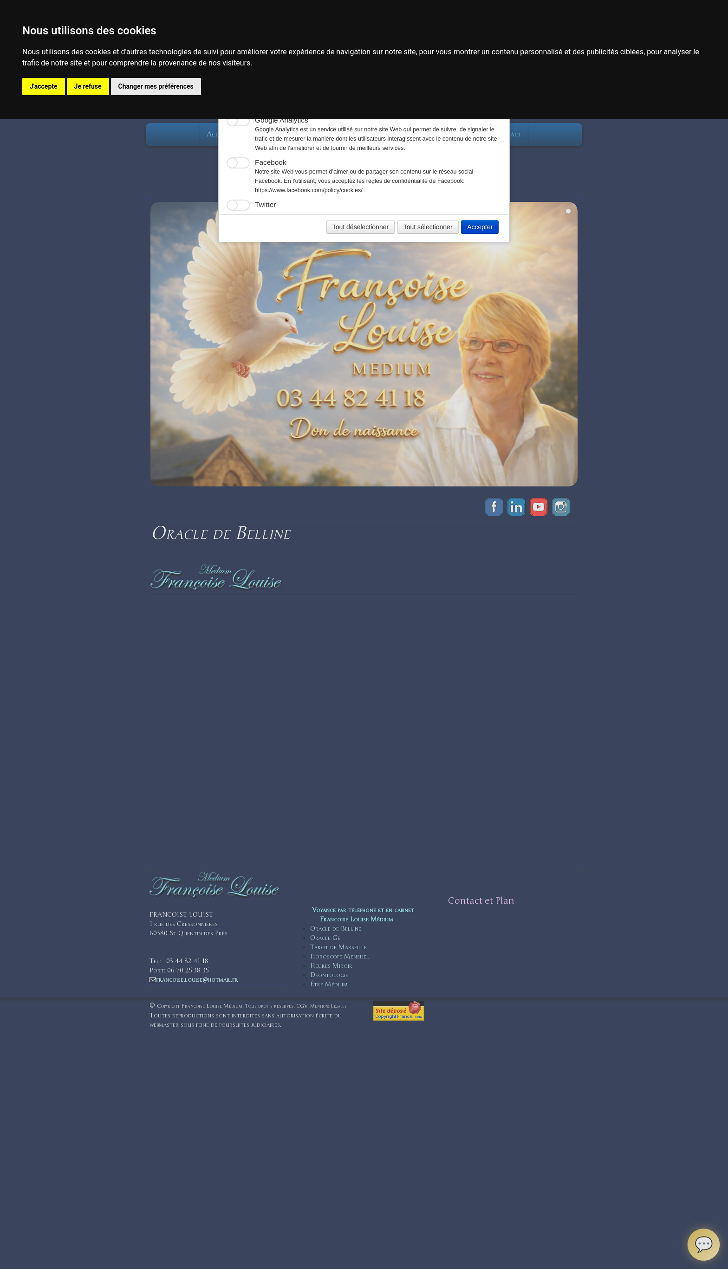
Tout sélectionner (428, 227)
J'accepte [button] (44, 86)
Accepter (480, 227)
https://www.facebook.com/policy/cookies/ (309, 190)
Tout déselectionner (360, 227)
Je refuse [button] (88, 86)
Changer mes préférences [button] (156, 86)
